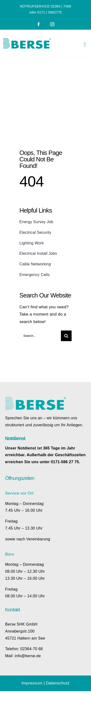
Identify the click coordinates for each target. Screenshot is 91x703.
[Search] (66, 336)
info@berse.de (28, 656)
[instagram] (52, 24)
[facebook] (38, 24)
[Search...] (40, 336)
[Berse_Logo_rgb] (27, 40)
